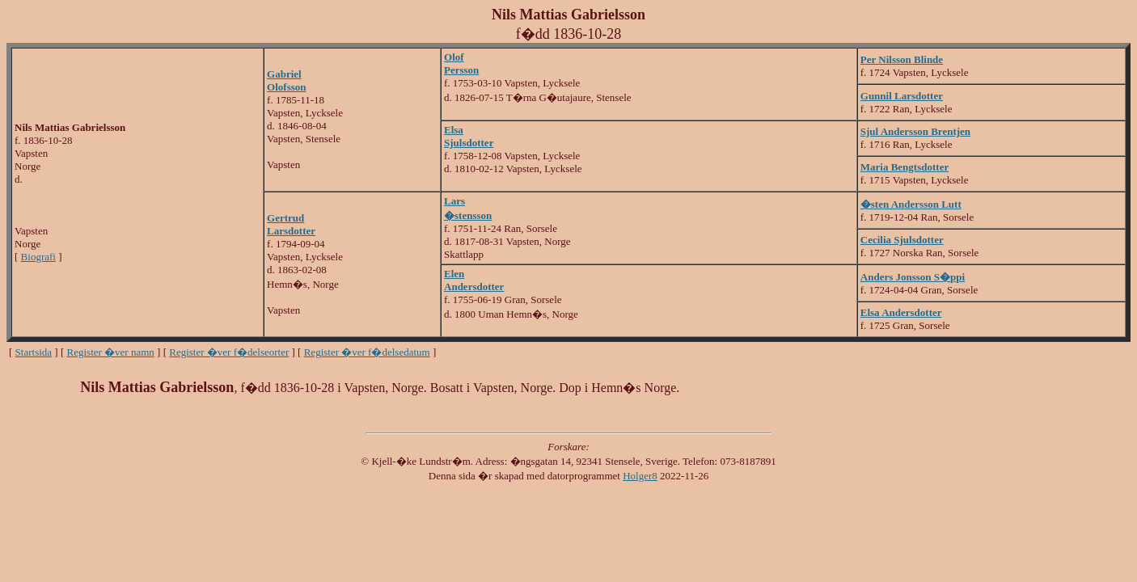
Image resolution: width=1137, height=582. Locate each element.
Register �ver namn (110, 352)
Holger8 (640, 476)
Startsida (34, 352)
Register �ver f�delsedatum (367, 352)
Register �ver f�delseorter (229, 352)
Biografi (38, 257)
